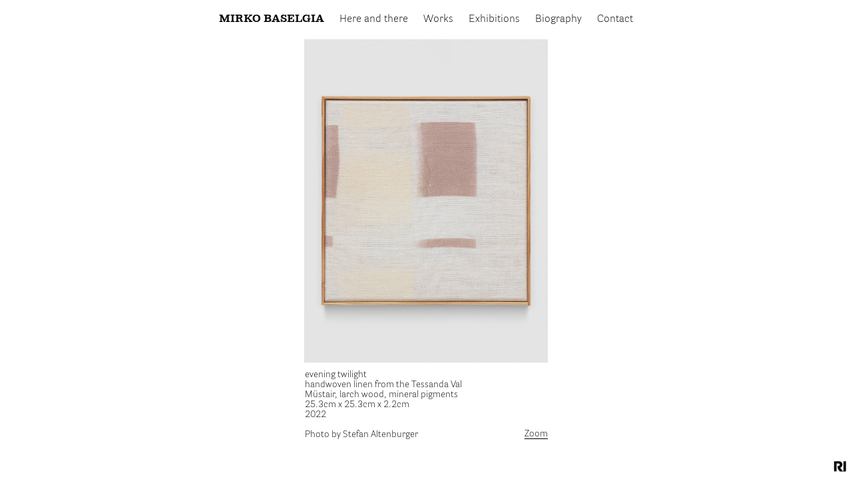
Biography (558, 19)
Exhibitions (494, 19)
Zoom (536, 433)
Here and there (373, 19)
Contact (615, 19)
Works (438, 19)
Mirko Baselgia (271, 19)
